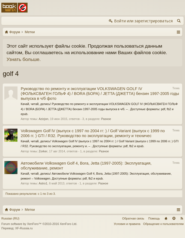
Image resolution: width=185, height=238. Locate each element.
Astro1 (43, 183)
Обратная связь (133, 218)
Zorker (43, 151)
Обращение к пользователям (163, 223)
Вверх (174, 218)
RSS (182, 218)
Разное (106, 118)
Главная (166, 218)
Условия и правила (127, 223)
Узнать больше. (24, 59)
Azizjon (43, 118)
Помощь (154, 218)
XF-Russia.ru (23, 228)
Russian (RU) (10, 218)
